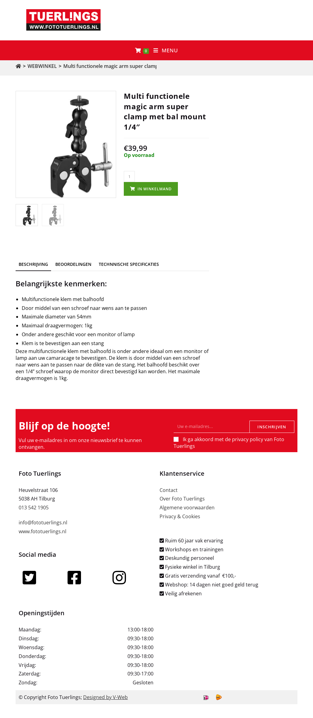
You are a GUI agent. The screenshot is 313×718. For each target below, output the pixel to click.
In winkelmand (155, 189)
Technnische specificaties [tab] (129, 264)
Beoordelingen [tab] (73, 264)
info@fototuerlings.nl (43, 522)
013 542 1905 (34, 507)
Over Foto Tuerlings (182, 498)
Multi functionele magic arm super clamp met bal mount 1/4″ (133, 66)
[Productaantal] (129, 176)
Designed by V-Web (105, 697)
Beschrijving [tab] (33, 264)
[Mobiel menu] (166, 50)
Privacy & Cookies (180, 516)
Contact (169, 490)
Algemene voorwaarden (187, 507)
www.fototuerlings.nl (42, 531)
